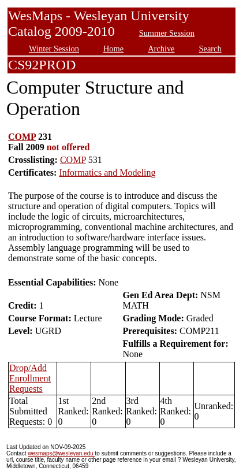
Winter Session (54, 48)
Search (210, 48)
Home (113, 48)
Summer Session (167, 33)
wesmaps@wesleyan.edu (61, 453)
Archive (161, 48)
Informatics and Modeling (107, 172)
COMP (22, 137)
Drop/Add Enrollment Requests (30, 378)
